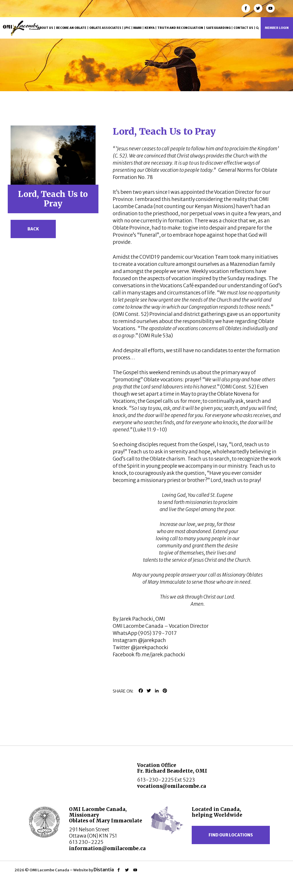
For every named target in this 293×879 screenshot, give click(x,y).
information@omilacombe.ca (107, 848)
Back (33, 229)
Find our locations (231, 835)
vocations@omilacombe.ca (171, 786)
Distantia (104, 869)
